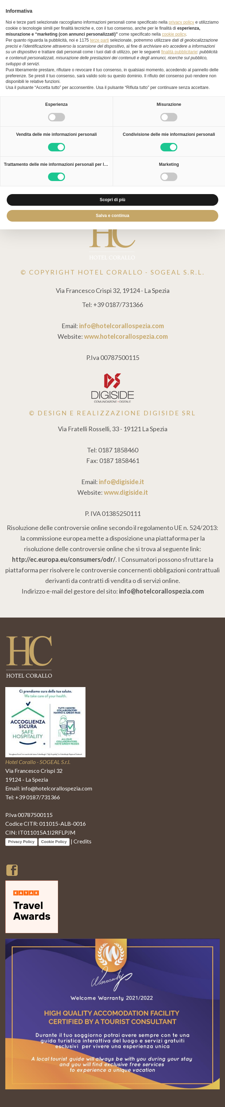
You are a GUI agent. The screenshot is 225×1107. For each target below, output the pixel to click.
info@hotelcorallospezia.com (56, 788)
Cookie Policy (54, 842)
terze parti (99, 40)
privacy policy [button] (181, 22)
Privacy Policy (21, 842)
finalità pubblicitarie (179, 51)
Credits (82, 841)
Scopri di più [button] (112, 199)
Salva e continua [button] (112, 215)
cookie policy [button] (174, 34)
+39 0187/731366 (118, 304)
